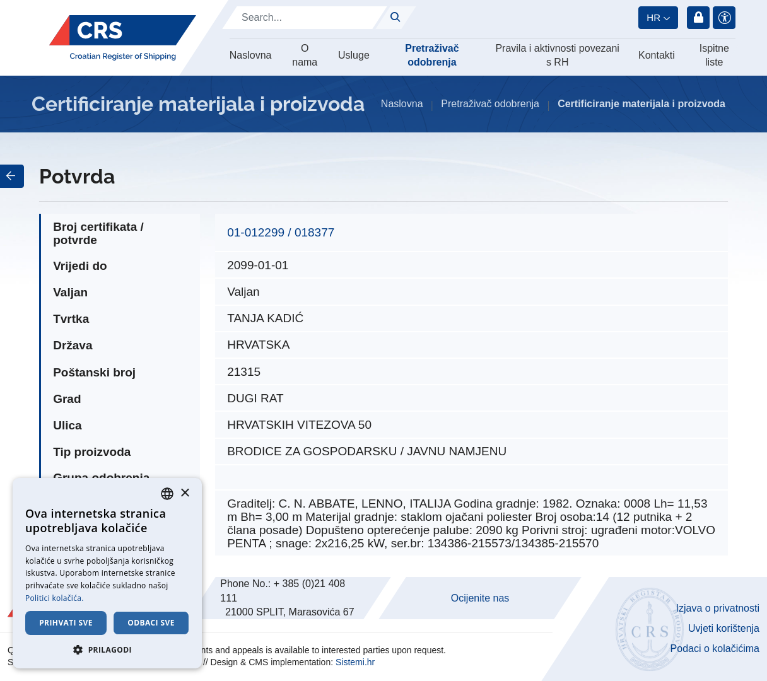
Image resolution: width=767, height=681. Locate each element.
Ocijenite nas (480, 598)
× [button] (184, 493)
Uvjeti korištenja (723, 628)
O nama (304, 55)
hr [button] (653, 17)
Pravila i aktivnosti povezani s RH (557, 55)
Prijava (698, 17)
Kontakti (656, 55)
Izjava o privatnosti (717, 608)
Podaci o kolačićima (714, 648)
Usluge (354, 55)
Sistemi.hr (355, 662)
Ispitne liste (714, 55)
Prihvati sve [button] (66, 622)
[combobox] (167, 493)
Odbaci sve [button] (151, 622)
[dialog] (107, 573)
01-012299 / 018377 (280, 232)
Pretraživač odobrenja (432, 55)
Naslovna (251, 55)
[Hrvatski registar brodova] (122, 38)
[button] (107, 649)
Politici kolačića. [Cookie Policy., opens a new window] (54, 598)
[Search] (305, 17)
